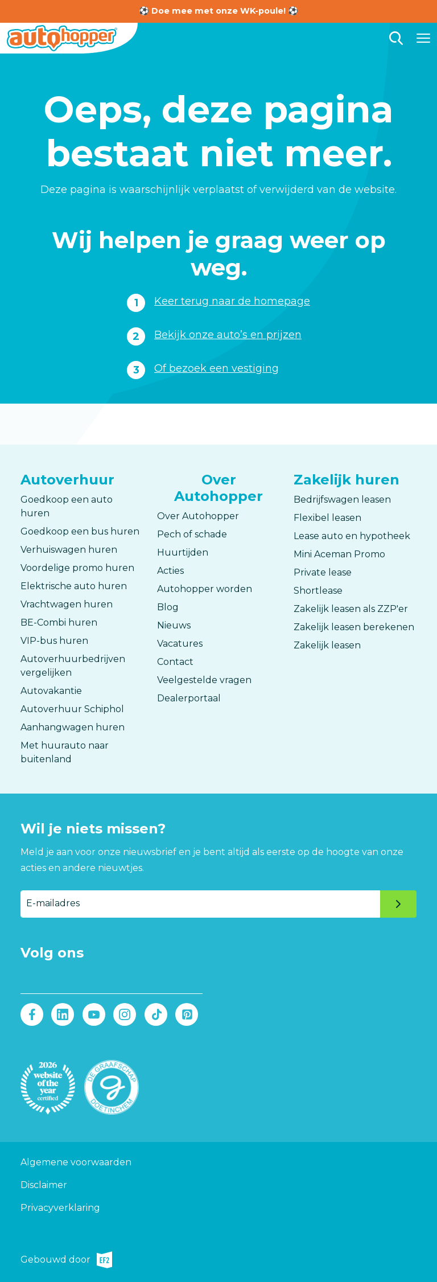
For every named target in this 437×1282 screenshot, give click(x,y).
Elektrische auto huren (73, 586)
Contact (175, 661)
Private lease (323, 572)
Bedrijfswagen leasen (342, 499)
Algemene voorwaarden (75, 1162)
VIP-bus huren (54, 640)
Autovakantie (51, 690)
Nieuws (174, 625)
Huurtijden (182, 552)
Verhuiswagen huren (68, 549)
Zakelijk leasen (327, 645)
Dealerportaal (189, 698)
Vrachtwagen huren (66, 604)
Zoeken (396, 38)
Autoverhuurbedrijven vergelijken (72, 666)
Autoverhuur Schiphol (72, 709)
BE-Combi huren (58, 622)
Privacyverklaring (60, 1207)
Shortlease (318, 590)
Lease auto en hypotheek (352, 536)
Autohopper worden (204, 589)
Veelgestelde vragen (204, 680)
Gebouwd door (66, 1259)
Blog (168, 607)
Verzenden (398, 904)
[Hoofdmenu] (423, 38)
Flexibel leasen (327, 517)
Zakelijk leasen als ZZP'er (351, 608)
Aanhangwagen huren (72, 727)
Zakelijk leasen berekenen (354, 627)
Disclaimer (43, 1185)
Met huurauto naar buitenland (64, 752)
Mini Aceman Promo (339, 554)
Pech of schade (192, 534)
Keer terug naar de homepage (232, 301)
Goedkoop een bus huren (79, 531)
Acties (170, 570)
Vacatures (180, 643)
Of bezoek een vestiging (216, 368)
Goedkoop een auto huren (66, 506)
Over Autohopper (198, 516)
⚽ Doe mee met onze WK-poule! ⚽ (218, 11)
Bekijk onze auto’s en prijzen (228, 334)
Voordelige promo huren (77, 567)
